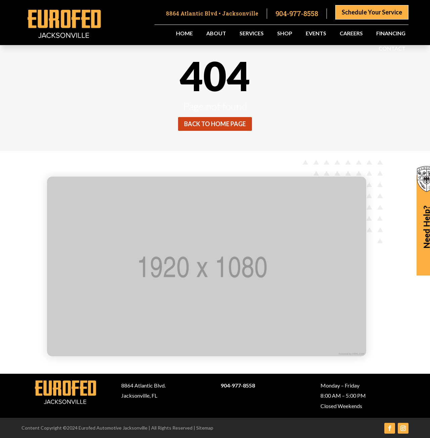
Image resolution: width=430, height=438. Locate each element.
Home (184, 33)
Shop (284, 33)
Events (316, 33)
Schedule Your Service (372, 12)
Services (252, 33)
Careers (351, 33)
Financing (390, 33)
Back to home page (215, 123)
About (216, 33)
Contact (392, 48)
